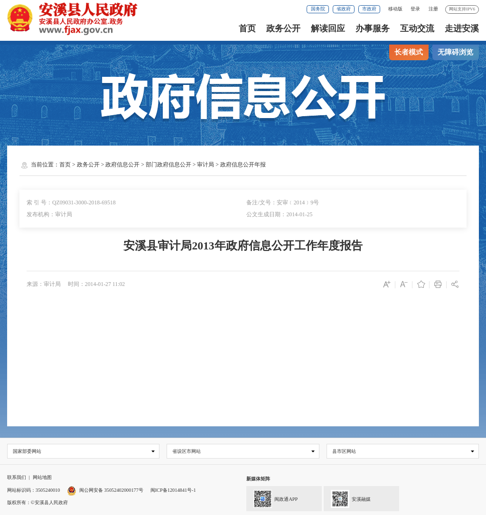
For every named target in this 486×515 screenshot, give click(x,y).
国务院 (318, 8)
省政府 (343, 8)
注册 (433, 8)
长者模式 (408, 52)
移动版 (395, 8)
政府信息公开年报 (243, 164)
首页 (247, 28)
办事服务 (372, 28)
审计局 (205, 164)
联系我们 (16, 477)
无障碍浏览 (455, 52)
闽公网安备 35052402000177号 (105, 490)
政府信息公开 (122, 164)
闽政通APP (272, 498)
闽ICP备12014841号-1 (173, 490)
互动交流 (417, 28)
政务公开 (283, 28)
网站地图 (42, 477)
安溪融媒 (347, 498)
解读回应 (328, 28)
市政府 (369, 8)
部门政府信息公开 (168, 164)
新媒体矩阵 (258, 479)
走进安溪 (462, 28)
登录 (415, 8)
